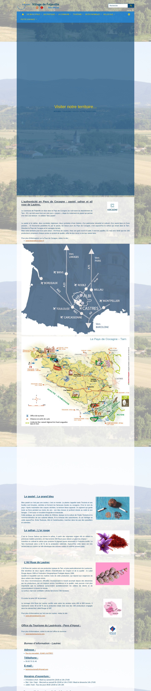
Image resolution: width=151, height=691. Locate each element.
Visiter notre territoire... (85, 111)
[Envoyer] (131, 6)
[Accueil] (38, 5)
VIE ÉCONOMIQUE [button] (92, 14)
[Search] (118, 6)
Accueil (57, 111)
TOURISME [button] (77, 14)
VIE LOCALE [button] (108, 14)
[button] (23, 14)
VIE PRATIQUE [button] (49, 14)
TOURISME (66, 111)
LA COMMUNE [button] (64, 14)
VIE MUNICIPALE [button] (33, 14)
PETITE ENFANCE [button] (28, 19)
